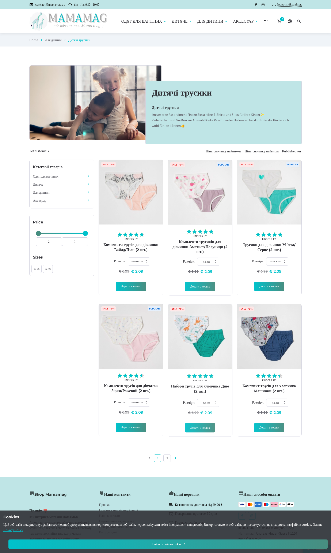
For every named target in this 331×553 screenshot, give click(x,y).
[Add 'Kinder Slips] (131, 292)
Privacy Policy (13, 530)
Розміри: (120, 266)
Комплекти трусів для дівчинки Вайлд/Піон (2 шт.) (130, 252)
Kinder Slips (131, 244)
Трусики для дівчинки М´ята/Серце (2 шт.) (269, 252)
